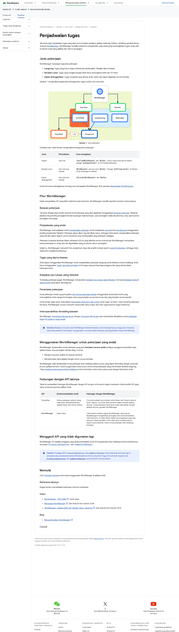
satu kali (108, 230)
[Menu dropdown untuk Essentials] (36, 3)
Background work (40, 9)
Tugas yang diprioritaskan (67, 265)
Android (37, 629)
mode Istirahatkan (117, 248)
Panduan (94, 27)
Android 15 (111, 627)
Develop (7, 9)
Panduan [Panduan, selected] (21, 15)
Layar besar (87, 627)
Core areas (21, 9)
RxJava (96, 316)
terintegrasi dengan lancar (63, 316)
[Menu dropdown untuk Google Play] (108, 3)
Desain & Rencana (49, 3)
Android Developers (46, 27)
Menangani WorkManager (54, 503)
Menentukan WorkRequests (121, 186)
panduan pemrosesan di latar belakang (61, 369)
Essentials (28, 3)
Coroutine (85, 316)
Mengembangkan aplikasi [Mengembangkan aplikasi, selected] (76, 3)
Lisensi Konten (99, 539)
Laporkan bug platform (163, 627)
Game (60, 627)
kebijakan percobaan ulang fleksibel (100, 280)
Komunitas (118, 3)
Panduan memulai (51, 475)
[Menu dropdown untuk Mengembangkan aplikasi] (89, 3)
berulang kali (121, 230)
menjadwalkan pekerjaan (79, 230)
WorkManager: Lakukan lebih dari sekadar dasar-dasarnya (68, 508)
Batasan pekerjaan (121, 213)
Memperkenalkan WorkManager (57, 520)
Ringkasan (7, 15)
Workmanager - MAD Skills (55, 499)
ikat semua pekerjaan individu (84, 294)
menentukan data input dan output (85, 302)
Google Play (100, 3)
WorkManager (52, 46)
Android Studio (168, 3)
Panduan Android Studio (140, 629)
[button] (14, 19)
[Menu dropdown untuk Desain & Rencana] (59, 3)
